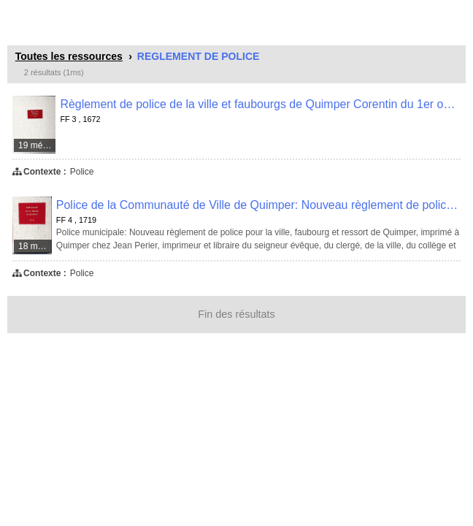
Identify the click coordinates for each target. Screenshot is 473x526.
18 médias (35, 246)
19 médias (37, 145)
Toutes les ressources (69, 56)
